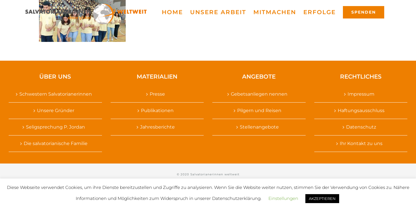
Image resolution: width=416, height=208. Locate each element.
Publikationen (157, 110)
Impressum (361, 94)
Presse (157, 94)
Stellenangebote (259, 127)
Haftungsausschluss (361, 110)
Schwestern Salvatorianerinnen (55, 94)
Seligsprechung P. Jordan (55, 127)
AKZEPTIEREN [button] (322, 198)
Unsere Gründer (55, 110)
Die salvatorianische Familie (56, 143)
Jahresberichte (157, 127)
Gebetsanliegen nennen (259, 94)
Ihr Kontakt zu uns (361, 143)
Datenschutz (361, 127)
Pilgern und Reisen (259, 110)
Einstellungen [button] (283, 198)
